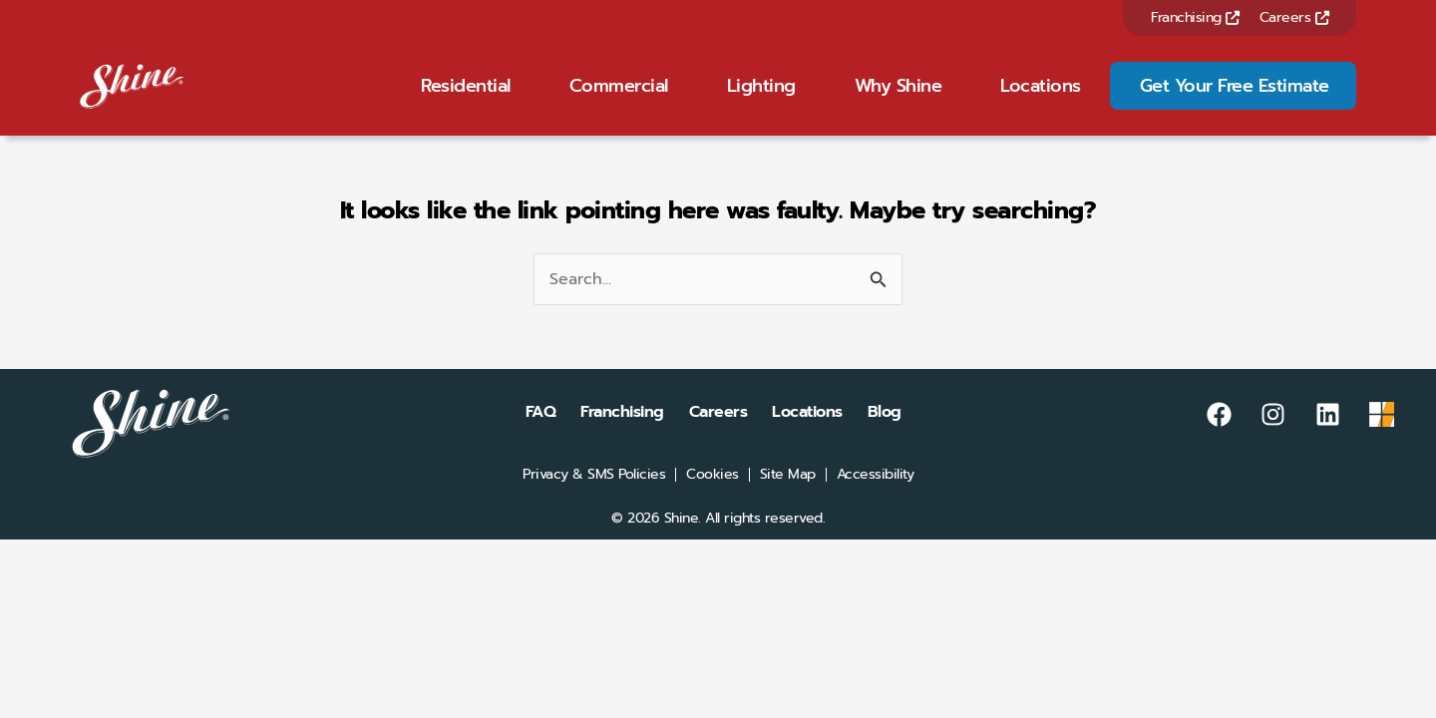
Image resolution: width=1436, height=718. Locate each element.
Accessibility (875, 501)
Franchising (1195, 17)
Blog (884, 438)
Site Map (788, 501)
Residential (466, 99)
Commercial (618, 99)
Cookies (712, 501)
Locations (1040, 99)
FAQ (541, 438)
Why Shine (898, 99)
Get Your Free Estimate (1234, 99)
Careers (1294, 17)
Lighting (761, 99)
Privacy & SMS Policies (594, 501)
